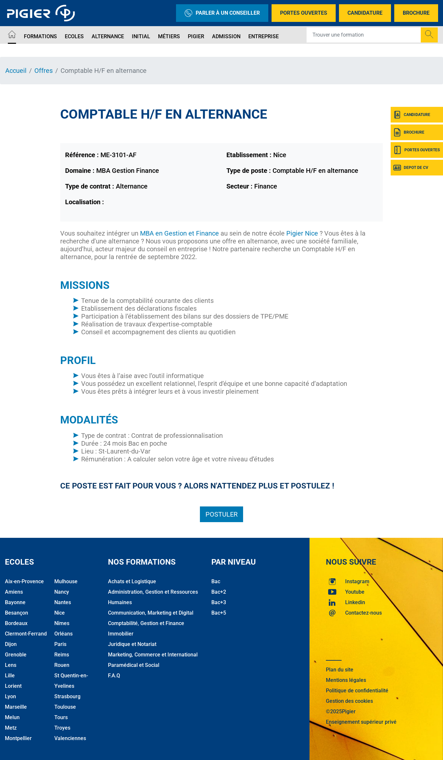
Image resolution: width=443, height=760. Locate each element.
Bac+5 (218, 613)
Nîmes (61, 623)
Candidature (364, 13)
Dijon (11, 644)
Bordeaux (16, 623)
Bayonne (15, 602)
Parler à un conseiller (222, 13)
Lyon (10, 696)
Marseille (16, 707)
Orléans (63, 634)
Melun (12, 717)
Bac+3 (218, 602)
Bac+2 (218, 592)
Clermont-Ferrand (26, 634)
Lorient (13, 686)
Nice (59, 613)
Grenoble (16, 655)
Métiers (169, 36)
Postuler (221, 514)
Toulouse (65, 707)
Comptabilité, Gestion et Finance (146, 623)
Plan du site (339, 670)
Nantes (62, 602)
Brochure (416, 13)
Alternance (108, 36)
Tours (61, 717)
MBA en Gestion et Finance (179, 233)
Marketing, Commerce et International (153, 655)
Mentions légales (346, 680)
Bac (215, 581)
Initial (141, 36)
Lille (10, 675)
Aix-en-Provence (24, 581)
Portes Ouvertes (303, 13)
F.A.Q (114, 675)
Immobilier (120, 634)
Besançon (16, 613)
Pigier (196, 36)
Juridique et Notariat (132, 644)
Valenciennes (70, 738)
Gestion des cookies (349, 701)
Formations (40, 36)
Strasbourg (67, 696)
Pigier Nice (302, 233)
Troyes (62, 728)
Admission (226, 36)
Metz (11, 728)
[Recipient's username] (364, 34)
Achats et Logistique (132, 581)
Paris (60, 644)
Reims (61, 655)
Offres (43, 70)
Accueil (16, 70)
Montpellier (18, 738)
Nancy (61, 592)
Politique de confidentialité (357, 690)
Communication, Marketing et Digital (150, 613)
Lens (10, 665)
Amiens (14, 592)
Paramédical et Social (133, 665)
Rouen (61, 665)
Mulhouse (66, 581)
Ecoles (74, 36)
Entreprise (263, 36)
